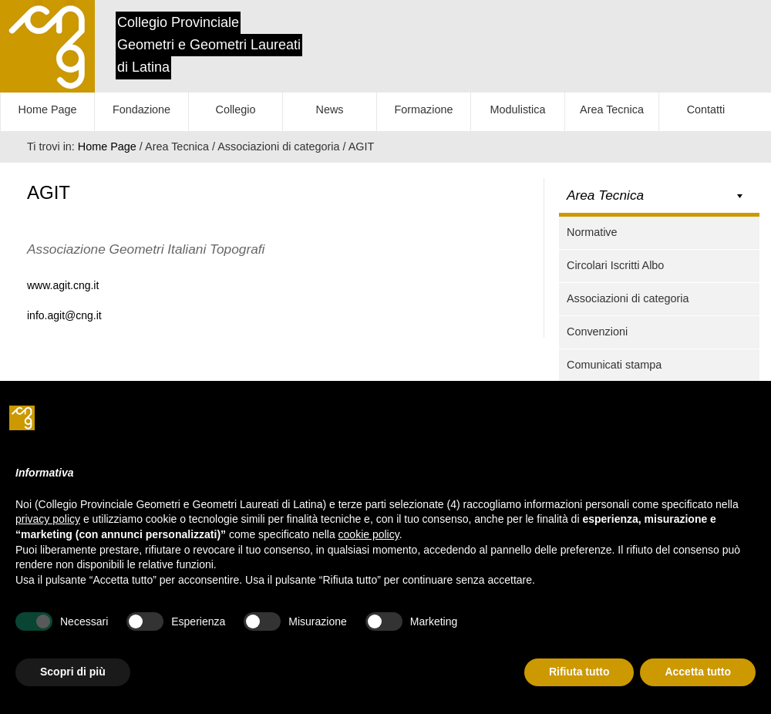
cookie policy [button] (368, 534)
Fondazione (141, 109)
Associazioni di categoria (628, 298)
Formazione (424, 109)
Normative (592, 232)
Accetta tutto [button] (698, 671)
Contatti (706, 109)
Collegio (236, 109)
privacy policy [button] (47, 519)
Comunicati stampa (614, 365)
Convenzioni (597, 331)
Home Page (48, 109)
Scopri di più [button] (73, 671)
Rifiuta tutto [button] (579, 671)
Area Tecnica (612, 109)
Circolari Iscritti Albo (615, 265)
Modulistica (518, 109)
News (330, 109)
